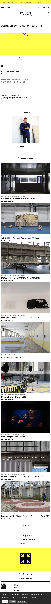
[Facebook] (23, 574)
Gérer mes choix (22, 601)
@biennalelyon (25, 578)
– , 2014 (22, 476)
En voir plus (25, 525)
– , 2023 (18, 198)
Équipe (15, 584)
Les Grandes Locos (10, 71)
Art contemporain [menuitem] (27, 2)
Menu (5, 7)
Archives (16, 590)
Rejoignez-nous (18, 589)
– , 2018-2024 (20, 238)
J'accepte (5, 601)
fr (40, 7)
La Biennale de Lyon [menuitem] (9, 2)
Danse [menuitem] (40, 2)
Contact (16, 585)
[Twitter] (27, 574)
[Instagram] (19, 574)
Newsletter (17, 587)
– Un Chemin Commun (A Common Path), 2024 (25, 516)
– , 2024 (20, 317)
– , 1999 (12, 357)
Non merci (12, 601)
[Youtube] (31, 574)
